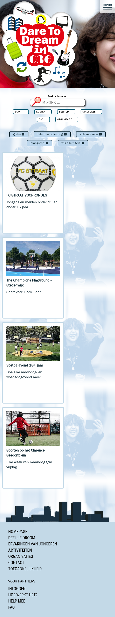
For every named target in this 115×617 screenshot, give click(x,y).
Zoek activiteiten (57, 96)
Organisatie (64, 119)
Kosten (40, 111)
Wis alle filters (72, 143)
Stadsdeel (88, 111)
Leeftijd (64, 111)
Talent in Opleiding (52, 134)
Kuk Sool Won (91, 134)
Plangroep (40, 143)
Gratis (19, 134)
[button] (107, 6)
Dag (41, 119)
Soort (18, 111)
